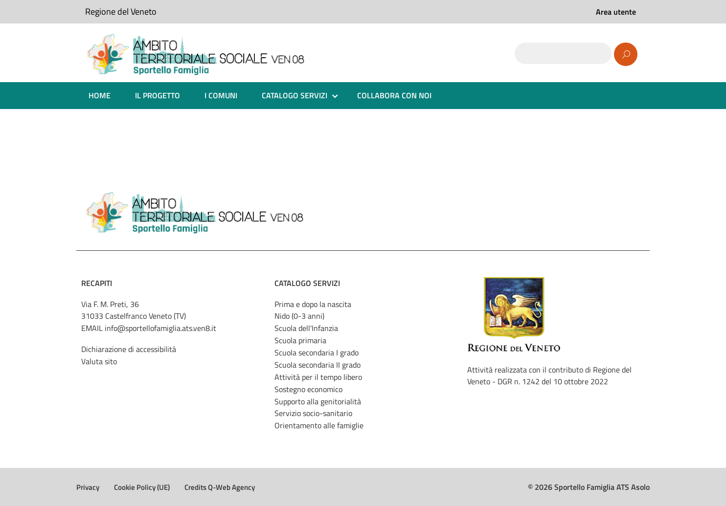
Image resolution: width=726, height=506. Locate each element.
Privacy (87, 487)
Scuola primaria (300, 340)
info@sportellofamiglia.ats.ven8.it (160, 328)
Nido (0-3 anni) (299, 316)
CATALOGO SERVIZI (294, 95)
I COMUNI (220, 95)
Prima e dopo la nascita (312, 304)
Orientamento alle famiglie (318, 425)
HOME (100, 95)
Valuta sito (99, 361)
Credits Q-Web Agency (219, 487)
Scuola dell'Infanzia (306, 328)
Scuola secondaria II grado (317, 365)
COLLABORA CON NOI (394, 95)
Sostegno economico (308, 389)
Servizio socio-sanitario (313, 413)
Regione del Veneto (121, 11)
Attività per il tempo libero (318, 377)
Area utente (616, 12)
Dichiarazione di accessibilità (128, 349)
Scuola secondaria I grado (316, 352)
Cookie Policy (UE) (142, 487)
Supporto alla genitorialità (317, 401)
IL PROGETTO (157, 95)
